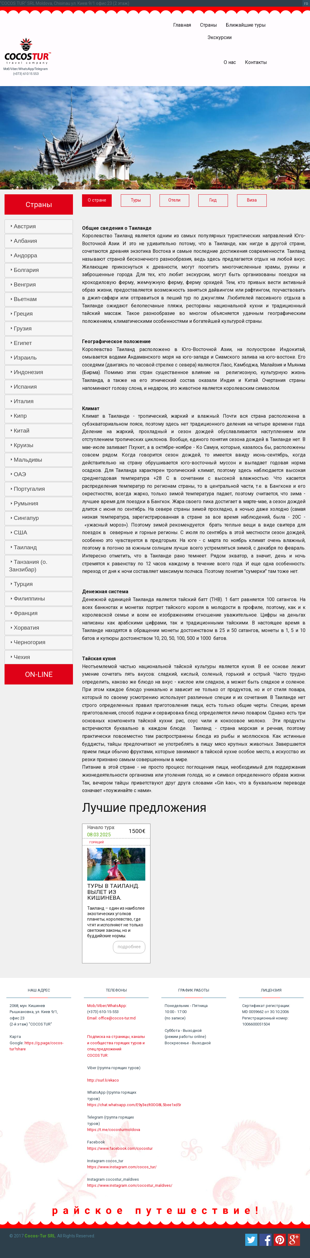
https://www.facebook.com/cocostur (120, 1148)
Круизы (23, 445)
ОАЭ (20, 474)
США (20, 532)
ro (306, 3)
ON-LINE (39, 674)
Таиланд (25, 547)
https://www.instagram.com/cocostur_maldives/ (129, 1185)
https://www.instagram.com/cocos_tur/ (122, 1167)
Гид (213, 200)
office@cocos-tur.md (117, 1018)
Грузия (22, 328)
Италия (23, 401)
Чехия (22, 657)
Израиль (25, 357)
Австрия (25, 226)
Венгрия (25, 284)
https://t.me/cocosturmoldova (113, 1129)
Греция (23, 313)
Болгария (26, 270)
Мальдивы (28, 460)
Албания (25, 241)
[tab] (39, 226)
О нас (230, 62)
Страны (208, 25)
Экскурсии (219, 37)
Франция (26, 613)
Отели (174, 200)
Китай (21, 430)
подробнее (129, 946)
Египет (23, 343)
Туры (136, 200)
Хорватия (26, 627)
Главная (182, 25)
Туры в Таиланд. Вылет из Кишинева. (113, 891)
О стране (97, 200)
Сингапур (26, 518)
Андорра (25, 255)
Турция (23, 584)
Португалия (29, 489)
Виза (252, 200)
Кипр (20, 416)
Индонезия (28, 372)
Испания (25, 386)
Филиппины (29, 598)
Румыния (26, 503)
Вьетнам (25, 299)
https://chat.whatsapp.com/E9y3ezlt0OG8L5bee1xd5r (134, 1104)
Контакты (256, 62)
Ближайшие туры (246, 25)
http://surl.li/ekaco (103, 1080)
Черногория (29, 642)
